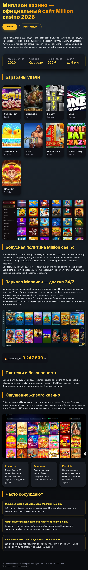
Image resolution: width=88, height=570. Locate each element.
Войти (10, 26)
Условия (6, 566)
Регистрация (30, 26)
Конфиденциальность (20, 566)
